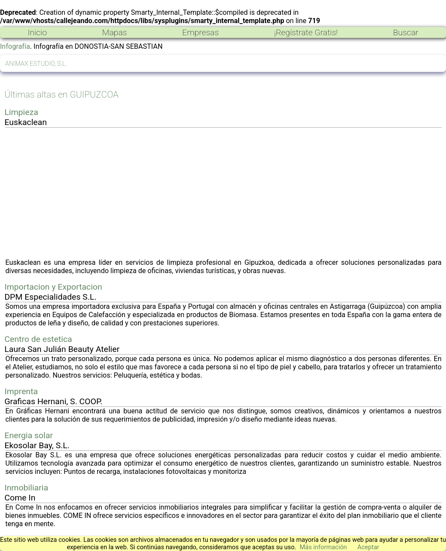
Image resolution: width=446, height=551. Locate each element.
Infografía (15, 46)
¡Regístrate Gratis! (306, 32)
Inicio (37, 32)
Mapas (114, 32)
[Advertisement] (223, 193)
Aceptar (368, 547)
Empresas (200, 32)
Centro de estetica (38, 339)
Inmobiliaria (26, 488)
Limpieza (21, 112)
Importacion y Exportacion (53, 287)
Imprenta (21, 391)
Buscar (405, 32)
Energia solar (28, 435)
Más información (323, 547)
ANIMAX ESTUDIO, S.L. (36, 64)
